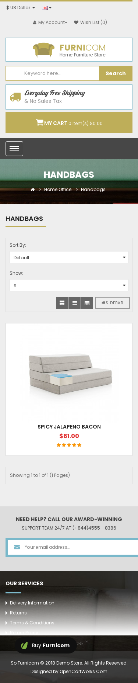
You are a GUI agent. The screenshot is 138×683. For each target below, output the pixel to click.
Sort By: (18, 245)
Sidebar (113, 303)
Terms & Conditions (32, 623)
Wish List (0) (90, 22)
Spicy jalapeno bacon (69, 426)
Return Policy (24, 633)
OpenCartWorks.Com (83, 671)
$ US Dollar (20, 7)
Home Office (57, 189)
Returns (18, 613)
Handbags (93, 189)
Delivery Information (32, 603)
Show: (16, 273)
